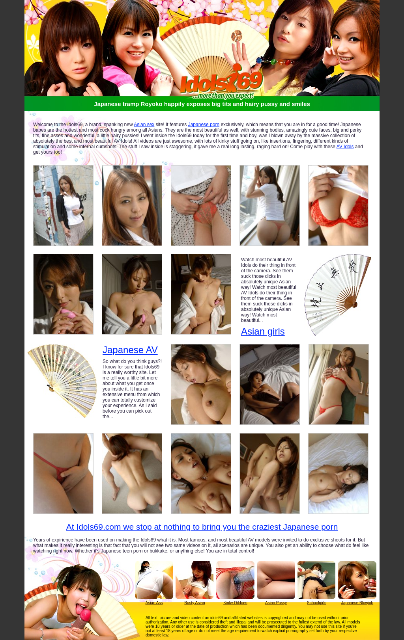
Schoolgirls (316, 603)
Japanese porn (203, 124)
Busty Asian (194, 603)
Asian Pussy (276, 603)
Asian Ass (154, 603)
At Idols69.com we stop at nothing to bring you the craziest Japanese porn (202, 526)
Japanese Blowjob (357, 603)
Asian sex (144, 124)
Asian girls (263, 331)
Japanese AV (130, 350)
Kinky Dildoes (235, 603)
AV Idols (345, 146)
